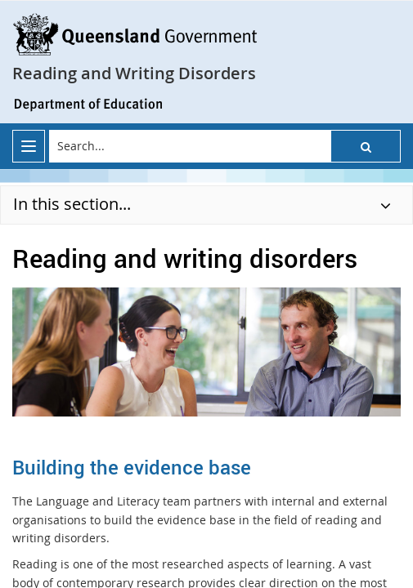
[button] (365, 146)
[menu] (28, 146)
